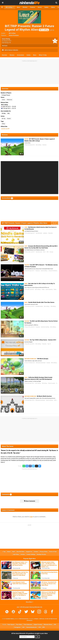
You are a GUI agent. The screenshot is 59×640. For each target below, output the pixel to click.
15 (21, 392)
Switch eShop (44, 270)
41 (21, 336)
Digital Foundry (38, 624)
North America (49, 289)
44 (21, 154)
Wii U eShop (12, 33)
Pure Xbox (19, 624)
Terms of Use (53, 551)
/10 (10, 41)
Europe (51, 252)
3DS (48, 252)
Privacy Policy (43, 551)
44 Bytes (36, 618)
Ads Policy (16, 554)
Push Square (11, 624)
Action (3, 99)
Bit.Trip (3, 118)
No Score (4, 45)
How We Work (20, 551)
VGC (23, 627)
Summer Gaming (45, 327)
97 (21, 317)
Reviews (12, 55)
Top (3, 551)
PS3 (8, 113)
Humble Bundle (39, 306)
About (8, 551)
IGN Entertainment (23, 618)
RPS (43, 627)
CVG (39, 627)
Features (37, 270)
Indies (43, 289)
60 (21, 261)
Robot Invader (51, 383)
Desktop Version (41, 554)
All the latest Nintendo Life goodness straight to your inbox (29, 633)
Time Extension (28, 624)
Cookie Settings (31, 554)
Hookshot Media (10, 618)
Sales (55, 289)
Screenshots (20, 55)
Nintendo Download (40, 362)
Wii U (44, 252)
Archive (23, 554)
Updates (45, 233)
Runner (9, 118)
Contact (36, 551)
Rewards (50, 233)
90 (21, 354)
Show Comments (29, 501)
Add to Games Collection (10, 50)
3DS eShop (53, 306)
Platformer (9, 99)
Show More (29, 602)
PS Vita (4, 113)
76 (21, 242)
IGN (55, 624)
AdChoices (42, 618)
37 (21, 298)
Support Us (29, 551)
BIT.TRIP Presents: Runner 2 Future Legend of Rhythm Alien (29, 27)
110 (21, 411)
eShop (3, 123)
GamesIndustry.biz (31, 627)
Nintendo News (48, 624)
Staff (13, 551)
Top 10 (49, 344)
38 (21, 279)
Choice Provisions (14, 35)
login (31, 517)
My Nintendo (39, 233)
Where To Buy (43, 55)
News (34, 55)
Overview (4, 55)
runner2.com (5, 128)
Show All (54, 223)
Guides (28, 55)
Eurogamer (17, 627)
